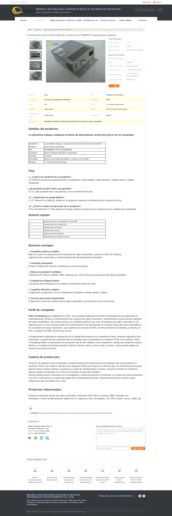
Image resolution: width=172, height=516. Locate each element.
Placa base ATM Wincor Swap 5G (52, 479)
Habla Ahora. (147, 2)
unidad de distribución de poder (50, 413)
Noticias (143, 20)
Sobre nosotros (57, 20)
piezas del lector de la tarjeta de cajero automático (77, 413)
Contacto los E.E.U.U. (108, 20)
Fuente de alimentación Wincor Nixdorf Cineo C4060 (35, 480)
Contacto (138, 448)
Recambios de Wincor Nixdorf (103, 413)
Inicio (30, 30)
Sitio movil (31, 511)
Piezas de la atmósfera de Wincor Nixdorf (57, 30)
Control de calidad (91, 20)
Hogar (23, 20)
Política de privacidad (41, 511)
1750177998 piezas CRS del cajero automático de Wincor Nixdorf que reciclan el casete (69, 482)
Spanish (159, 2)
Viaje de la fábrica (74, 20)
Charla (114, 86)
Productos (40, 20)
